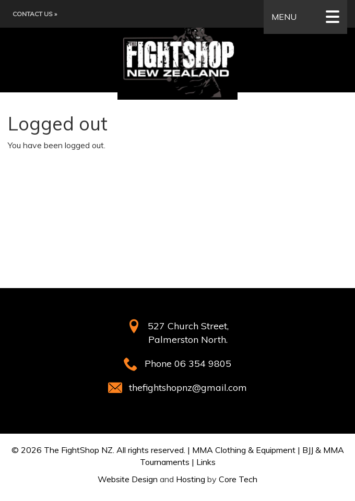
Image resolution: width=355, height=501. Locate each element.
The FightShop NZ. (79, 450)
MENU (305, 17)
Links (206, 462)
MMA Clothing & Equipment (243, 450)
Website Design (128, 479)
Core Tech (238, 479)
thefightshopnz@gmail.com (188, 387)
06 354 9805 (202, 363)
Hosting (190, 479)
